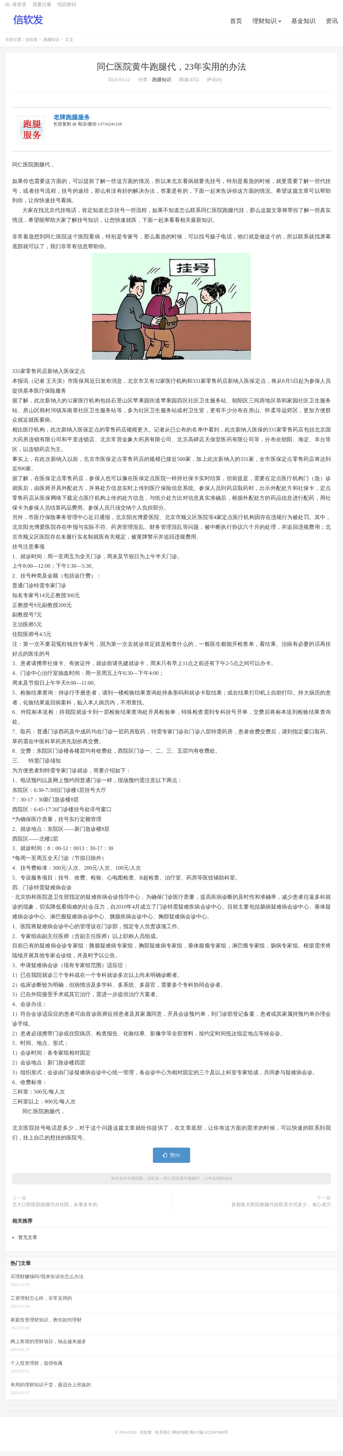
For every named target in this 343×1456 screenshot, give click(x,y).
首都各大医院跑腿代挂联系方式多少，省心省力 (281, 1209)
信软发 (28, 24)
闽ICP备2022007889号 (208, 1437)
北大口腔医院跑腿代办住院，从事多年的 (54, 1209)
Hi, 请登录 (15, 8)
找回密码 (66, 8)
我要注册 (41, 8)
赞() (171, 1160)
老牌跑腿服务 (71, 122)
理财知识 (264, 25)
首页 (236, 25)
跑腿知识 (51, 44)
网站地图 (180, 1437)
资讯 (332, 25)
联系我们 (163, 1437)
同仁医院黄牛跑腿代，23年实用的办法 (171, 72)
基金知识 (303, 25)
